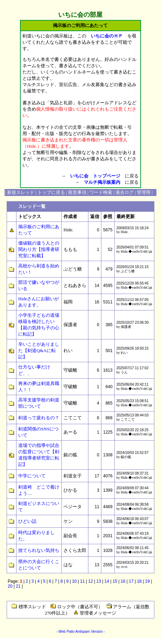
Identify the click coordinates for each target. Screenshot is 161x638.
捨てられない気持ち (38, 550)
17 (131, 581)
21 (18, 586)
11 (82, 581)
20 (10, 586)
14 (107, 581)
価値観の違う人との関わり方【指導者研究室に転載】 (38, 249)
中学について (32, 475)
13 (98, 581)
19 (147, 581)
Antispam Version (89, 631)
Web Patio (66, 631)
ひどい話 (27, 521)
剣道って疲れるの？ (38, 417)
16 (123, 581)
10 (74, 581)
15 (115, 581)
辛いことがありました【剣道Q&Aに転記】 (38, 350)
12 (90, 581)
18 (139, 581)
